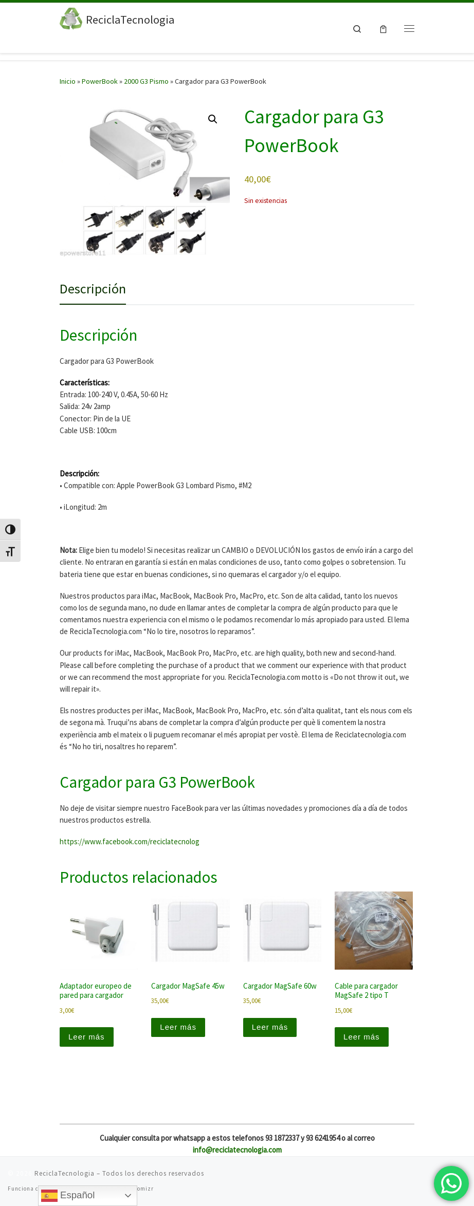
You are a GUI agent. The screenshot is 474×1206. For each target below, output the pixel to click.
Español (68, 1196)
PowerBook (100, 81)
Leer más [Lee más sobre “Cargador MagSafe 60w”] (270, 1027)
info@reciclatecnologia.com (237, 1150)
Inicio (68, 81)
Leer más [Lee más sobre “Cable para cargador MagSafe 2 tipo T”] (361, 1036)
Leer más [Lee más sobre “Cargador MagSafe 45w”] (178, 1027)
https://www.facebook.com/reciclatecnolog (129, 841)
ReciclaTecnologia (64, 1173)
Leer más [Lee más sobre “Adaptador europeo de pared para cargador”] (86, 1036)
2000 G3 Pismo (146, 81)
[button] (213, 119)
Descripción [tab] (93, 288)
